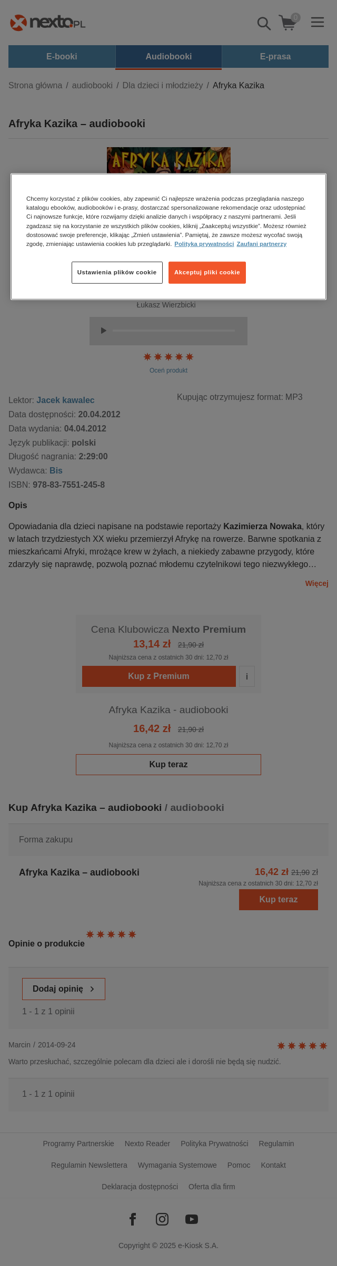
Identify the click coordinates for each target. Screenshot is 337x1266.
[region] (168, 236)
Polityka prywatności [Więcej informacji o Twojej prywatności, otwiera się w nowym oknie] (204, 243)
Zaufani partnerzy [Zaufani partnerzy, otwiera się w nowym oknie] (261, 243)
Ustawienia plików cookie (117, 272)
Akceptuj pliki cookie (207, 272)
